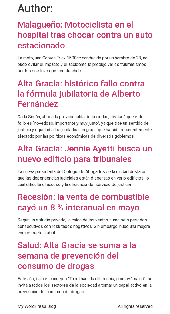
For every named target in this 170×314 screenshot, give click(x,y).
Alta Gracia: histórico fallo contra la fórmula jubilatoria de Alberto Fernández (81, 93)
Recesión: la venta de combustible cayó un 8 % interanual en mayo (83, 202)
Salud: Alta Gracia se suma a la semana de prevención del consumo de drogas (77, 255)
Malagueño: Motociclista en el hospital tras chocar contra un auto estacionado (85, 34)
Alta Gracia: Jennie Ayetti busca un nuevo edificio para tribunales (85, 153)
